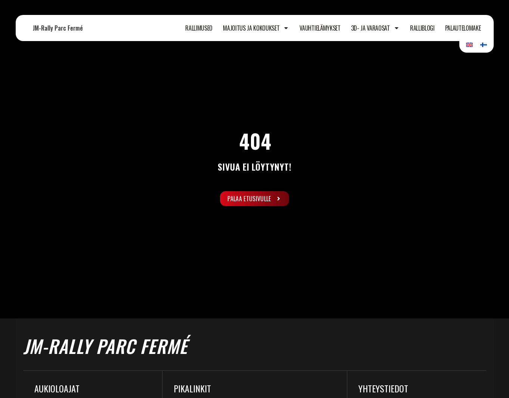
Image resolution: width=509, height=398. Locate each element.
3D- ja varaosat (375, 28)
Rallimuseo (198, 28)
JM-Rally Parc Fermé (58, 28)
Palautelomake (463, 28)
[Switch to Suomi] (484, 45)
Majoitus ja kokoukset (256, 28)
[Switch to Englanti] (469, 45)
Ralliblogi (422, 28)
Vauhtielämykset (319, 28)
